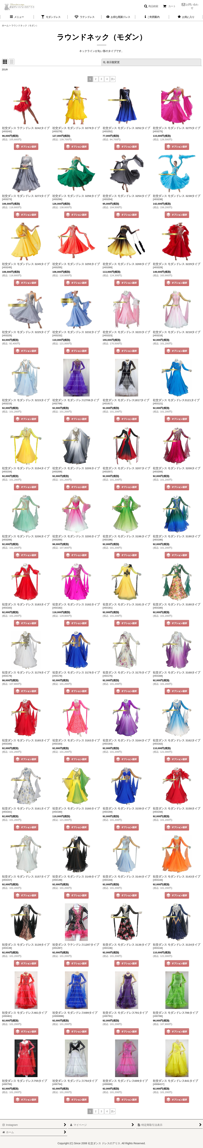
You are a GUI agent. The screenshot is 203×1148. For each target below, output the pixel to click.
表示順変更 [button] (111, 62)
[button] (151, 6)
